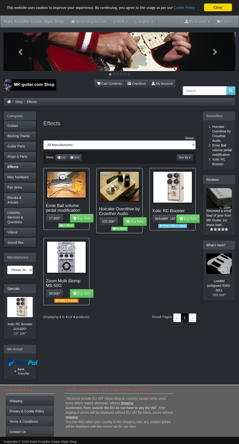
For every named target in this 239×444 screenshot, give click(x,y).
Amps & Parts (17, 156)
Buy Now (82, 218)
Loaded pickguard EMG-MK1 (219, 285)
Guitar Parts (16, 146)
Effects (32, 102)
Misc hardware (18, 177)
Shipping (16, 401)
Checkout (136, 84)
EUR (120, 22)
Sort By (185, 157)
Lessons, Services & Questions (15, 217)
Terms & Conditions (24, 421)
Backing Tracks (18, 136)
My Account (162, 84)
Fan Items (14, 187)
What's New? (215, 245)
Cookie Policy (184, 7)
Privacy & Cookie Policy (27, 411)
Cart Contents (109, 84)
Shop (19, 102)
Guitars (12, 126)
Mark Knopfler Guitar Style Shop (34, 21)
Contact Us (18, 432)
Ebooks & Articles (14, 200)
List (62, 157)
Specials (13, 288)
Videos (12, 232)
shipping (127, 403)
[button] (21, 51)
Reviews (212, 180)
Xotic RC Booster (19, 324)
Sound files (15, 242)
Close (218, 7)
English (144, 22)
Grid (74, 157)
